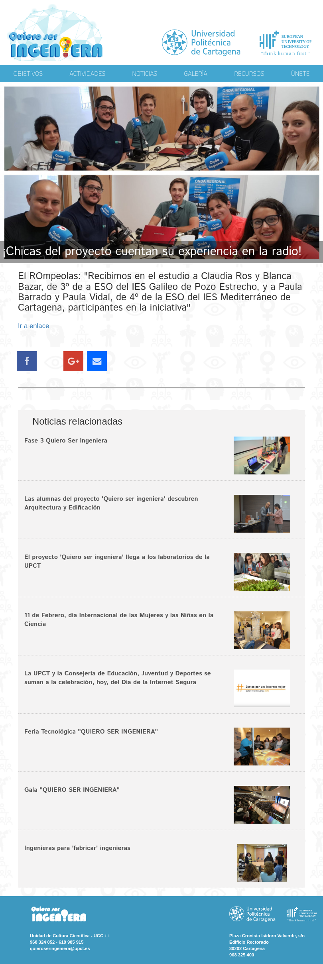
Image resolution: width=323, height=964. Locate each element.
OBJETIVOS (28, 73)
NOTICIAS (144, 73)
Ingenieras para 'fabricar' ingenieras (77, 848)
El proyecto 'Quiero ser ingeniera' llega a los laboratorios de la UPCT (117, 562)
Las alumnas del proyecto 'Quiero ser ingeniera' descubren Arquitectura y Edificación (111, 503)
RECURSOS (249, 73)
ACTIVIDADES (87, 73)
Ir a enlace (33, 326)
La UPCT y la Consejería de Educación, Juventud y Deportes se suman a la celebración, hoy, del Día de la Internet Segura (117, 678)
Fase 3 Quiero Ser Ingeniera (65, 440)
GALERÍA (195, 73)
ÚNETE (300, 73)
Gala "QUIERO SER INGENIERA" (72, 790)
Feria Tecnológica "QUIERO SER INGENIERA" (91, 731)
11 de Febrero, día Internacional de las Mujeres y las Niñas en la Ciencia (118, 620)
